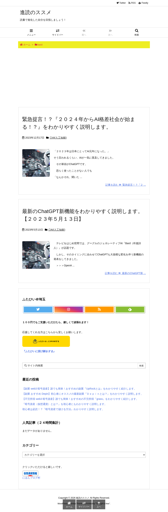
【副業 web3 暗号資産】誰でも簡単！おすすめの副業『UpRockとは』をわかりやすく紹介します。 (79, 388)
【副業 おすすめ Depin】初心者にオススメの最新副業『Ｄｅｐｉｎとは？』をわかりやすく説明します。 (82, 393)
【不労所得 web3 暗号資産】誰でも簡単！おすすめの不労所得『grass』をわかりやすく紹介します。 (80, 398)
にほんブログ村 (31, 477)
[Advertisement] (84, 77)
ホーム (26, 44)
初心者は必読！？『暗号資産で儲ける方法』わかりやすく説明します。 (63, 409)
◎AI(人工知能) (58, 137)
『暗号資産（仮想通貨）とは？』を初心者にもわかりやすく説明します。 (64, 404)
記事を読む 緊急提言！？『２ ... (125, 184)
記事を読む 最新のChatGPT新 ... (125, 273)
